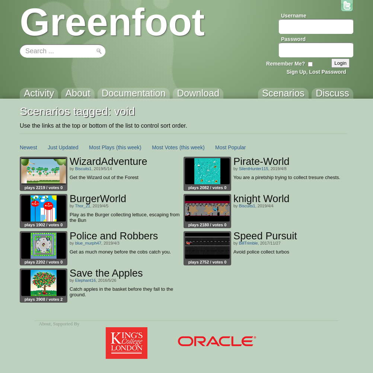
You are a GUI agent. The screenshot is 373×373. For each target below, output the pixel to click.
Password (293, 39)
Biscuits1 (83, 168)
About (45, 323)
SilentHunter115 (253, 168)
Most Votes (165, 147)
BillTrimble (248, 243)
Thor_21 (82, 206)
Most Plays (101, 147)
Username (293, 16)
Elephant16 (85, 280)
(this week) (128, 147)
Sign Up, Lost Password (316, 72)
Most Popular (230, 147)
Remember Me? (285, 64)
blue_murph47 (88, 243)
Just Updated (63, 147)
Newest (28, 147)
